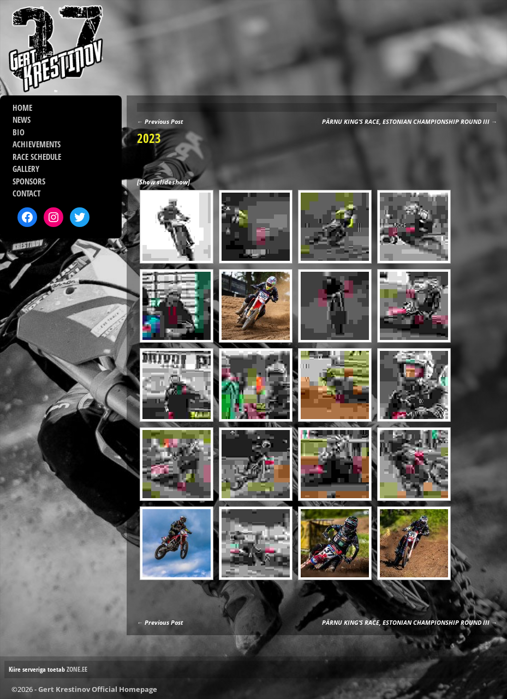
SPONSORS (29, 181)
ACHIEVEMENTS (37, 144)
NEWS (22, 119)
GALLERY (26, 168)
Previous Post (160, 121)
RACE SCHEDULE (37, 156)
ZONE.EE (77, 669)
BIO (19, 132)
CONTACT (26, 193)
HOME (22, 107)
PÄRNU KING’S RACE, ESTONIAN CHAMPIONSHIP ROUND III (409, 121)
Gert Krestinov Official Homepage (97, 689)
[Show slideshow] (163, 182)
